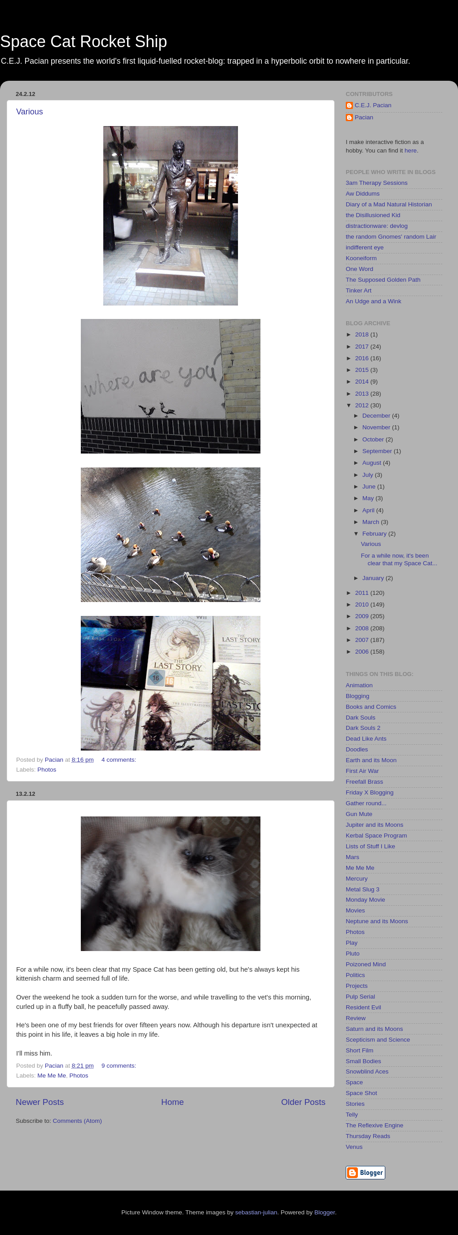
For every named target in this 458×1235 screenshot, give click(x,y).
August (372, 462)
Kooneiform (361, 258)
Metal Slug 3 (362, 889)
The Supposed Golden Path (383, 279)
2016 (362, 358)
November (377, 427)
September (378, 451)
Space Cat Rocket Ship (83, 41)
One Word (359, 269)
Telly (352, 1114)
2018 (362, 334)
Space (354, 1082)
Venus (354, 1146)
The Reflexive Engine (374, 1125)
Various (29, 111)
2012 (362, 405)
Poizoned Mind (366, 964)
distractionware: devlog (377, 226)
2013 (362, 393)
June (369, 486)
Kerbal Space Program (376, 835)
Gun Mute (359, 814)
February (375, 533)
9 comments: (119, 1065)
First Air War (362, 771)
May (368, 498)
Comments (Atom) (77, 1120)
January (374, 578)
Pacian (364, 117)
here (411, 150)
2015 (362, 370)
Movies (355, 910)
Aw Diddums (363, 193)
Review (356, 1018)
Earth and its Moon (371, 760)
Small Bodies (363, 1061)
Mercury (357, 878)
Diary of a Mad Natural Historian (389, 204)
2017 (362, 346)
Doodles (357, 749)
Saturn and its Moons (374, 1029)
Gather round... (366, 803)
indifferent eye (365, 247)
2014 (362, 381)
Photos (46, 769)
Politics (355, 975)
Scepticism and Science (378, 1039)
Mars (352, 857)
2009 (362, 616)
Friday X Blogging (370, 792)
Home (172, 1102)
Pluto (353, 953)
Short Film (360, 1050)
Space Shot (361, 1093)
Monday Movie (365, 899)
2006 (362, 651)
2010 (362, 604)
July (368, 474)
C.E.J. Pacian (373, 105)
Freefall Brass (364, 781)
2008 (362, 628)
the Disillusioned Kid (373, 215)
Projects (357, 985)
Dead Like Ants (366, 738)
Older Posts (303, 1102)
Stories (355, 1103)
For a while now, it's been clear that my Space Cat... (399, 559)
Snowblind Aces (367, 1071)
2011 (362, 592)
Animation (359, 685)
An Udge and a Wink (373, 301)
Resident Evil (363, 1007)
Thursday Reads (368, 1136)
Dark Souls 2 (363, 727)
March (371, 522)
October (374, 439)
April (369, 510)
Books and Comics (371, 706)
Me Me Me (51, 1075)
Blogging (358, 696)
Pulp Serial (360, 996)
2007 (362, 640)
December (377, 415)
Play (351, 942)
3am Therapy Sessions (377, 182)
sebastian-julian (256, 1212)
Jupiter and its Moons (374, 824)
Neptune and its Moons (377, 921)
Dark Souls (360, 717)
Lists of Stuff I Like (370, 846)
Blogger (324, 1212)
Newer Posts (40, 1102)
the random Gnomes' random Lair (391, 236)
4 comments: (119, 759)
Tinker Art (358, 290)
